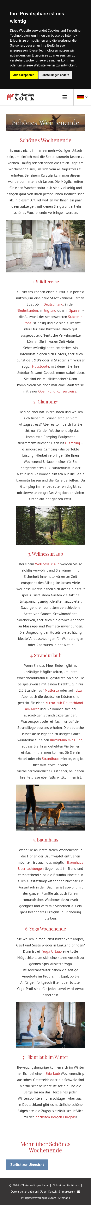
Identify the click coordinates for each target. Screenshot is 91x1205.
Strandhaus (50, 758)
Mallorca (52, 690)
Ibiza (78, 690)
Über (43, 1191)
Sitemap (63, 1198)
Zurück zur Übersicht (27, 1164)
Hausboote (40, 366)
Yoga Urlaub (52, 951)
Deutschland (53, 304)
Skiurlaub (53, 1073)
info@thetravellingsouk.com (38, 1198)
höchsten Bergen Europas (56, 1117)
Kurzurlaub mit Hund (66, 740)
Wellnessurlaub (47, 564)
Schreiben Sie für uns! (67, 1185)
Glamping (72, 443)
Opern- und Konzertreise (57, 391)
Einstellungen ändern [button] (55, 75)
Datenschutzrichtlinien (24, 1191)
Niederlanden (27, 310)
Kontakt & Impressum (61, 1191)
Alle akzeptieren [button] (23, 75)
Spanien (75, 310)
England (49, 310)
